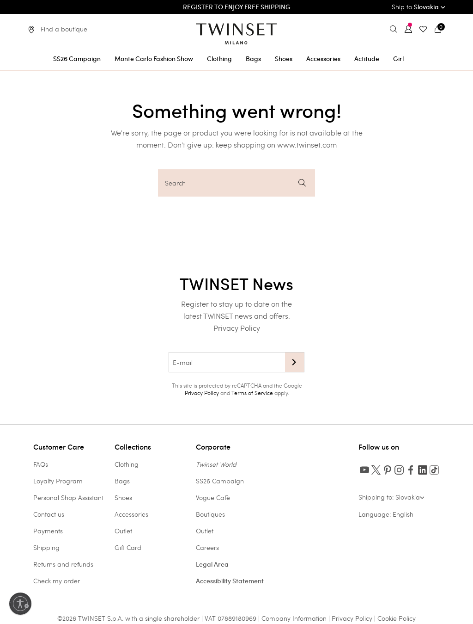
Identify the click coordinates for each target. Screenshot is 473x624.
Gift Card (128, 547)
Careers (207, 547)
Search (235, 183)
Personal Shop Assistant (68, 497)
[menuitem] (77, 57)
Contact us (48, 514)
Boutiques (210, 514)
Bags (122, 480)
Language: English (385, 514)
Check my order (56, 580)
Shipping (46, 547)
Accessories (131, 514)
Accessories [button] (323, 59)
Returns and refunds (63, 564)
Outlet (123, 530)
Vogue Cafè (213, 497)
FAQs (40, 464)
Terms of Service (252, 392)
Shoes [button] (283, 59)
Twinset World (216, 464)
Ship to (418, 6)
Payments (48, 530)
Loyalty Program (58, 480)
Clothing (127, 464)
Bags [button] (253, 59)
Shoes (123, 497)
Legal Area (212, 564)
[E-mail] (227, 362)
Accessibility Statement (230, 581)
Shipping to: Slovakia (391, 497)
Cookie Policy (396, 618)
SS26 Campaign (220, 480)
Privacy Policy (236, 328)
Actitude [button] (366, 59)
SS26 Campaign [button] (77, 59)
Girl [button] (398, 59)
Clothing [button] (219, 59)
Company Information (294, 618)
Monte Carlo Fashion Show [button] (154, 59)
